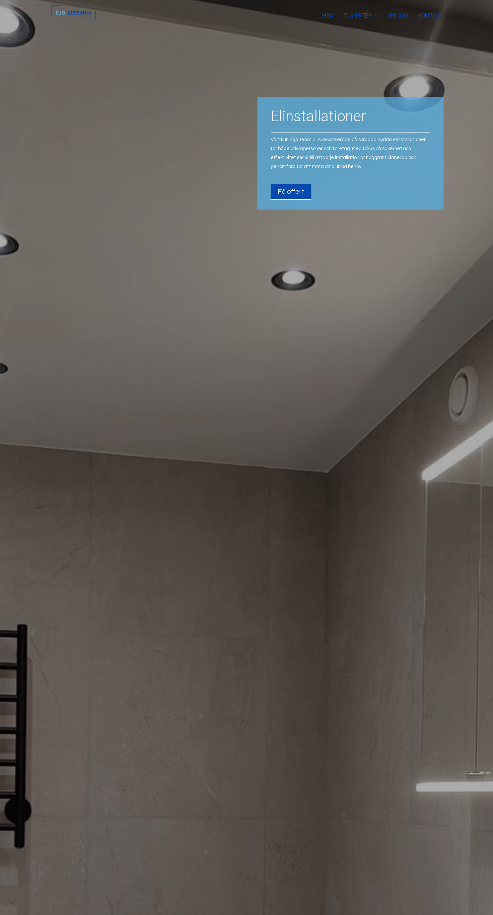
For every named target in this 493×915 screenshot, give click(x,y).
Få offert (291, 196)
